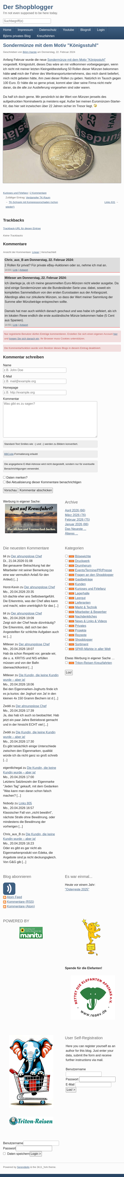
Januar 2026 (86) (77, 524)
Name (7, 365)
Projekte (80, 630)
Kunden (80, 584)
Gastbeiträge (84, 579)
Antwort (23, 269)
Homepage (10, 387)
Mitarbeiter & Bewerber (91, 611)
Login (101, 29)
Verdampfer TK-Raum (38, 197)
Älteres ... (71, 533)
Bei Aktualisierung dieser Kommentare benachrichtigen (43, 482)
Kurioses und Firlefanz (15, 192)
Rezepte (81, 635)
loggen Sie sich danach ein (24, 338)
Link (15, 269)
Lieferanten (82, 602)
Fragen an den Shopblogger (94, 574)
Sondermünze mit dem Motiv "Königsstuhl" (51, 45)
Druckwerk (82, 561)
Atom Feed (14, 897)
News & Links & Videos (91, 621)
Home (7, 29)
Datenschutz (48, 29)
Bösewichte (83, 556)
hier (115, 334)
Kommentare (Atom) (21, 906)
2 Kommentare (38, 192)
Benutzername (76, 1069)
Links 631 (110, 202)
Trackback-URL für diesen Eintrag (22, 228)
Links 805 (25, 803)
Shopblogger (84, 639)
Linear (35, 252)
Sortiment (81, 644)
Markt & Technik (86, 607)
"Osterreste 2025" (77, 889)
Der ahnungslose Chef (26, 556)
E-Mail (7, 376)
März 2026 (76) (75, 515)
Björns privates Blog (16, 36)
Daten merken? (16, 477)
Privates (80, 625)
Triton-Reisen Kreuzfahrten (93, 662)
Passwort (72, 1079)
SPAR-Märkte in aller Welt (93, 649)
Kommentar (11, 398)
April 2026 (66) (75, 510)
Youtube (68, 29)
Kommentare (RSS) (20, 901)
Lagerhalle (82, 593)
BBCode (8, 454)
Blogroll (85, 29)
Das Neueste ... (75, 529)
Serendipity (23, 1167)
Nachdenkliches (86, 616)
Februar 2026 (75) (77, 519)
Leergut (80, 598)
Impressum (25, 29)
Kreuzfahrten (46, 36)
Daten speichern (18, 1153)
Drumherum (83, 565)
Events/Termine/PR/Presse (93, 570)
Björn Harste (30, 52)
